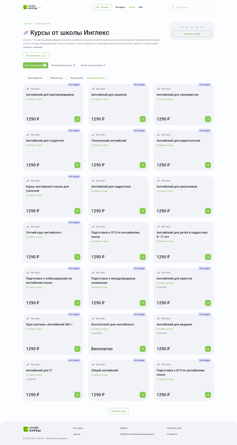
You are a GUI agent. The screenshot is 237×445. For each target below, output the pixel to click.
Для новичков (35, 78)
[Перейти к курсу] (77, 119)
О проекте (172, 434)
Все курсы (120, 7)
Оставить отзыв (34, 99)
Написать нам (174, 428)
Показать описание (33, 47)
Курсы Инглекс (42, 23)
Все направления (35, 65)
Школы (132, 7)
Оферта (124, 428)
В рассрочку (77, 78)
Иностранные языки (63, 65)
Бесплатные (56, 78)
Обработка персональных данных (137, 434)
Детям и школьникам (93, 65)
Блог (141, 7)
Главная (28, 23)
